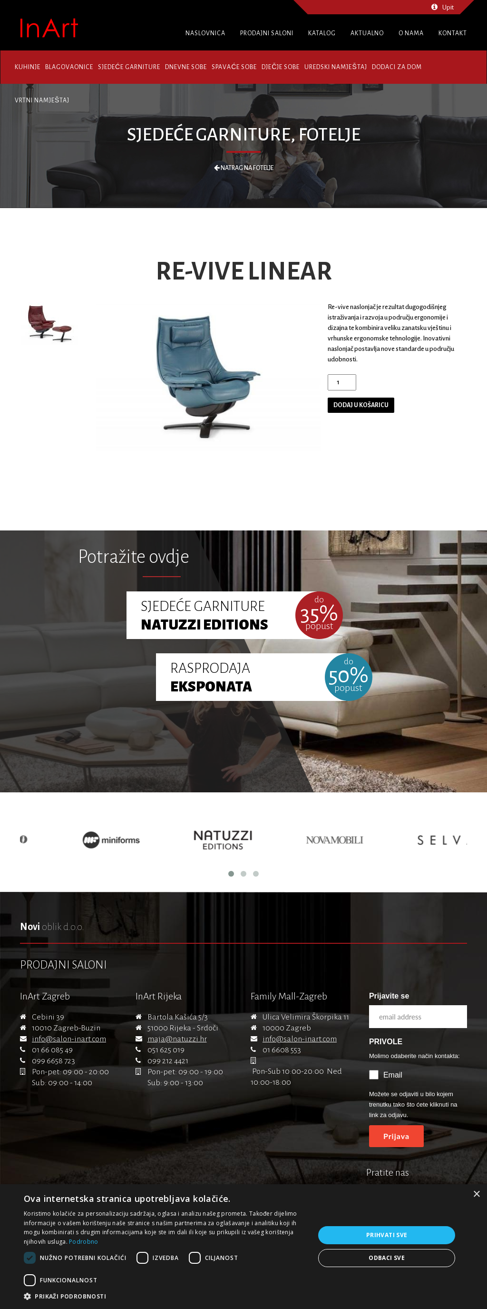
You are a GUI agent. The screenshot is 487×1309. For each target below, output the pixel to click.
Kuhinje (27, 67)
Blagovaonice (69, 67)
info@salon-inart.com (69, 1039)
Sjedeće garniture (129, 67)
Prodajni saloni (266, 33)
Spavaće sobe (234, 67)
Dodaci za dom (397, 67)
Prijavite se (389, 996)
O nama (411, 33)
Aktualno (367, 33)
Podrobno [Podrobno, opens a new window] (83, 1242)
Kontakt (452, 33)
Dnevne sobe (186, 67)
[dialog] (243, 1246)
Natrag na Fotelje (243, 168)
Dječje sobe (281, 67)
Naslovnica (205, 33)
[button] (165, 1296)
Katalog (322, 33)
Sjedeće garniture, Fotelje (243, 134)
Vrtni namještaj (42, 100)
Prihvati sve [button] (387, 1235)
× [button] (476, 1194)
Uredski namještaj (335, 67)
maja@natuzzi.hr (177, 1039)
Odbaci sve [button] (387, 1258)
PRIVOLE (385, 1042)
